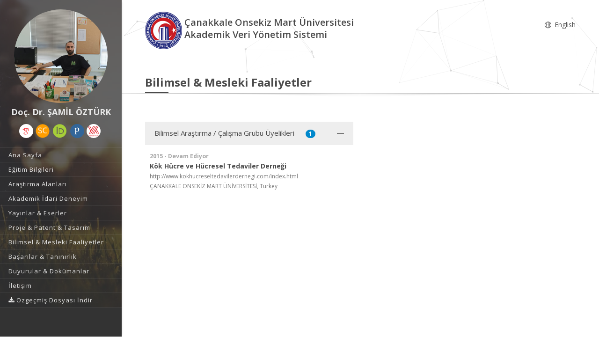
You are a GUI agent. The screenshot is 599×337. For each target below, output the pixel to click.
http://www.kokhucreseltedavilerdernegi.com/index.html (224, 176)
